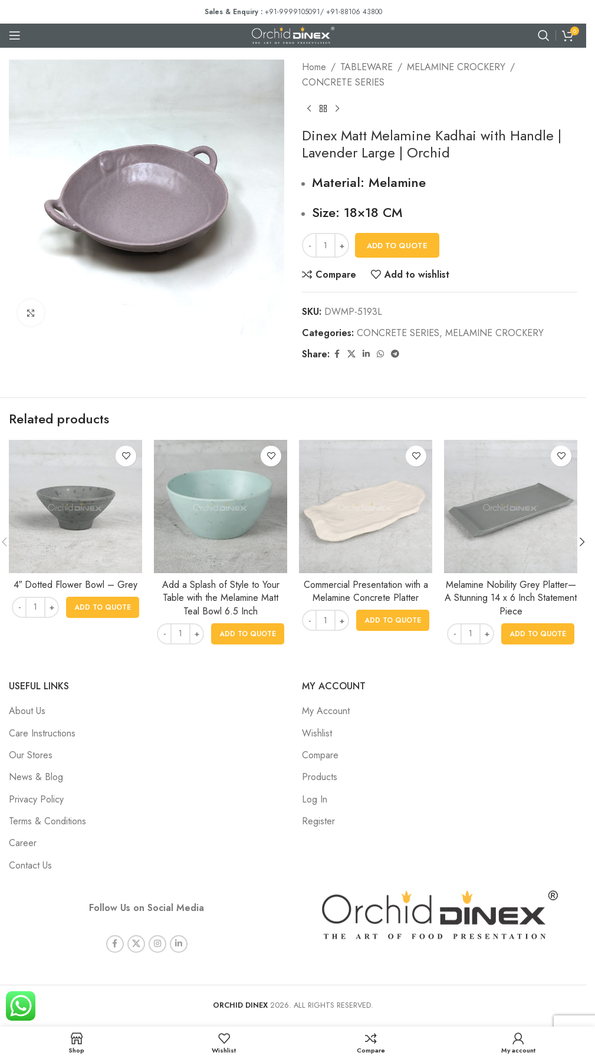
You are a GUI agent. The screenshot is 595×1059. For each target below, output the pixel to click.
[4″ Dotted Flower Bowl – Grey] (75, 506)
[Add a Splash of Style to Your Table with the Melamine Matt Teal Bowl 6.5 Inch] (220, 506)
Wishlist (317, 733)
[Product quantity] (325, 245)
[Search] (543, 35)
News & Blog (36, 777)
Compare (320, 755)
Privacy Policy (36, 799)
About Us (27, 711)
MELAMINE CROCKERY (456, 67)
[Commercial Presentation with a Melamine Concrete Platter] (365, 506)
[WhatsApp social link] (380, 354)
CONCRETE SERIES (343, 82)
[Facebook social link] (337, 354)
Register (318, 821)
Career (23, 843)
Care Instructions (42, 733)
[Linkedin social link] (366, 354)
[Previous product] (309, 108)
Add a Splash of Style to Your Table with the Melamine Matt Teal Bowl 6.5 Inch (221, 598)
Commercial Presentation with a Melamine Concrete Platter (366, 591)
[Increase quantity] (341, 245)
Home (314, 67)
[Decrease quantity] (309, 245)
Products (319, 777)
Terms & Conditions (47, 821)
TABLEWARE (366, 67)
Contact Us (30, 865)
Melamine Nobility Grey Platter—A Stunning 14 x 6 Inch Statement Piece (511, 598)
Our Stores (30, 755)
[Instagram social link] (157, 933)
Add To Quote (397, 245)
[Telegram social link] (395, 354)
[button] (102, 607)
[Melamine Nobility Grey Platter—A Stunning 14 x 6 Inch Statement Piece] (510, 506)
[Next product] (337, 108)
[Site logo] (293, 34)
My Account (326, 711)
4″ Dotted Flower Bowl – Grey (76, 584)
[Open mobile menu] (15, 35)
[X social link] (351, 354)
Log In (314, 799)
